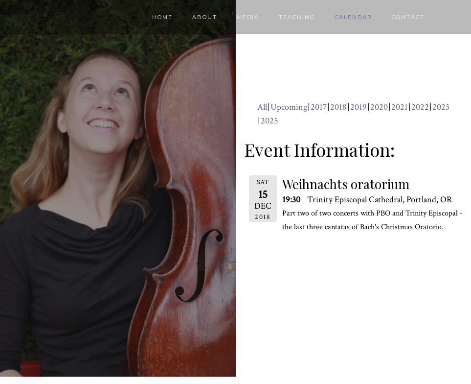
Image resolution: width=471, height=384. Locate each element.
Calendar (353, 17)
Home (162, 17)
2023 (440, 107)
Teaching (297, 17)
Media (248, 17)
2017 (319, 107)
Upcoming (288, 107)
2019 (358, 107)
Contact (408, 17)
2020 (379, 107)
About (204, 17)
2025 (269, 120)
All (262, 107)
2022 (420, 107)
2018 (338, 107)
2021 (399, 107)
